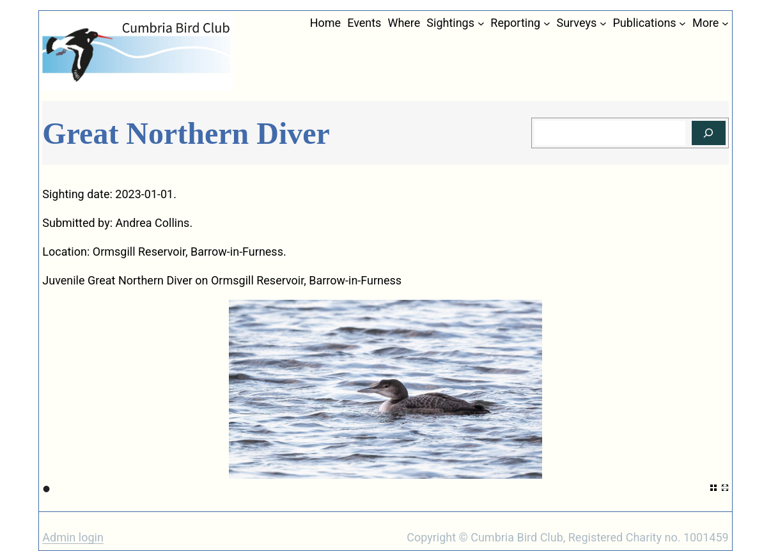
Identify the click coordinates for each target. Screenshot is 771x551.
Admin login (73, 537)
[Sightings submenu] (481, 23)
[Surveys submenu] (603, 23)
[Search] (709, 133)
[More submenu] (725, 23)
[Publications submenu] (682, 23)
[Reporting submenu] (546, 23)
